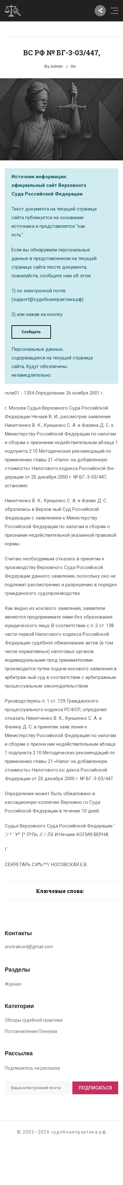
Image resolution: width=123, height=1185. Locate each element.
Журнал (13, 984)
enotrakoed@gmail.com (29, 946)
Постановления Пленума (31, 1031)
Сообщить (31, 332)
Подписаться (95, 1087)
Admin (56, 66)
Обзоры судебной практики (33, 1020)
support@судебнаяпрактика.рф (47, 299)
